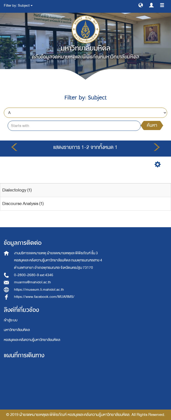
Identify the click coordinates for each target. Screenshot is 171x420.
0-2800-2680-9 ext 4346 (33, 275)
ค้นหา (152, 125)
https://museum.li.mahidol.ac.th (39, 289)
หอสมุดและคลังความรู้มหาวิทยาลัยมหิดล (32, 340)
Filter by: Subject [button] (18, 5)
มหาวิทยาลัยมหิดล (17, 330)
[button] (141, 5)
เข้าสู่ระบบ (10, 320)
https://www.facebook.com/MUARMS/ (44, 297)
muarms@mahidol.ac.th (32, 282)
